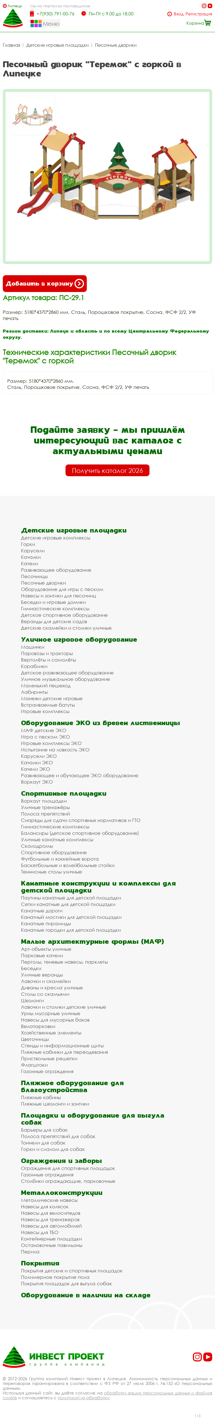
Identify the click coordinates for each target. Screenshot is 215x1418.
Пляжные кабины (41, 1097)
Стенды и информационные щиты (62, 1045)
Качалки (31, 557)
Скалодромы (37, 846)
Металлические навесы (49, 1200)
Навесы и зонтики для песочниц (58, 595)
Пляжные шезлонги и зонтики (55, 1103)
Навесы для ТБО (40, 1232)
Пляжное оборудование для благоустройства (72, 1086)
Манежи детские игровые (52, 698)
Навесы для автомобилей (51, 1225)
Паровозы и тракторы (47, 653)
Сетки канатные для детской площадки (68, 904)
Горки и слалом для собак (53, 1149)
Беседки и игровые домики (53, 602)
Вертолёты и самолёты (48, 659)
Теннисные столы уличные (51, 871)
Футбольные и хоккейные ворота (60, 858)
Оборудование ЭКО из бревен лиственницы (100, 722)
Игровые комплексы (45, 711)
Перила (30, 1251)
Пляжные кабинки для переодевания (64, 1052)
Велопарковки (38, 1026)
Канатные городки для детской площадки (71, 930)
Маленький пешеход (46, 685)
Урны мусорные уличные (50, 1013)
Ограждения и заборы (61, 1160)
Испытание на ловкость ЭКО (55, 749)
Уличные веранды (42, 974)
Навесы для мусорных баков (55, 1019)
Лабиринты (34, 692)
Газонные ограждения (47, 1071)
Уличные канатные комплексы (57, 839)
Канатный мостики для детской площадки (71, 917)
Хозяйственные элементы (51, 1032)
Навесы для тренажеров (50, 1219)
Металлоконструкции (61, 1192)
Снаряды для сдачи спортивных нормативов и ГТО (81, 820)
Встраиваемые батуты (48, 704)
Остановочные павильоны (51, 1245)
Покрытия (40, 1263)
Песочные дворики (116, 45)
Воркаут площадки (44, 800)
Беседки (31, 968)
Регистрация (199, 13)
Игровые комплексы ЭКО (51, 743)
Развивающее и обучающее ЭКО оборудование (79, 775)
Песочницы (34, 576)
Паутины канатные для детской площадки (71, 897)
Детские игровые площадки (57, 45)
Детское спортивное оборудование (64, 615)
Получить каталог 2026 (107, 470)
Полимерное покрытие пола (55, 1277)
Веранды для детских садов (54, 621)
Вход (179, 13)
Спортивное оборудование (54, 852)
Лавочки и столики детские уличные (63, 1006)
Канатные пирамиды (46, 923)
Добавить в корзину (45, 283)
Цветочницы (35, 1039)
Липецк (15, 5)
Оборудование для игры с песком (62, 589)
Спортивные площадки (63, 793)
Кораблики (34, 666)
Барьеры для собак (44, 1129)
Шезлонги (32, 1000)
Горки (28, 544)
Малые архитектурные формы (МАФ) (92, 941)
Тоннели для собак (43, 1142)
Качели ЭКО (35, 769)
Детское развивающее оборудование (67, 672)
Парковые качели (42, 955)
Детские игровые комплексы (55, 537)
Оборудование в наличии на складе (86, 1294)
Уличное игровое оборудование (79, 639)
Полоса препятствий (45, 813)
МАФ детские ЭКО (43, 730)
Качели (29, 563)
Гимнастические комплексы (55, 608)
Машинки (32, 646)
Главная (11, 45)
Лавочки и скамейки (46, 981)
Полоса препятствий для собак (58, 1136)
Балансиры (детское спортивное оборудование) (80, 833)
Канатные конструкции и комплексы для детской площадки (98, 887)
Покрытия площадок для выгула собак (66, 1283)
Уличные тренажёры (45, 807)
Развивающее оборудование (56, 569)
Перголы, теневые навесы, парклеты (64, 961)
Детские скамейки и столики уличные (66, 627)
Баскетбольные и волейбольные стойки (67, 865)
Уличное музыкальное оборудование (65, 679)
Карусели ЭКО (39, 756)
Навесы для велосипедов (50, 1213)
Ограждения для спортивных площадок (68, 1168)
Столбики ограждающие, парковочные (68, 1181)
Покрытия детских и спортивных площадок (72, 1270)
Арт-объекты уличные (46, 949)
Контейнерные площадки (51, 1238)
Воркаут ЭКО (37, 781)
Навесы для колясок (45, 1206)
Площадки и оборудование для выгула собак (92, 1119)
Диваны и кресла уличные (52, 987)
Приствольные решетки (49, 1058)
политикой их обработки (83, 1397)
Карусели (33, 550)
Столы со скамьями (45, 994)
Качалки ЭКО (37, 762)
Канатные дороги (41, 910)
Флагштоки (34, 1064)
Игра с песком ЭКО (45, 736)
